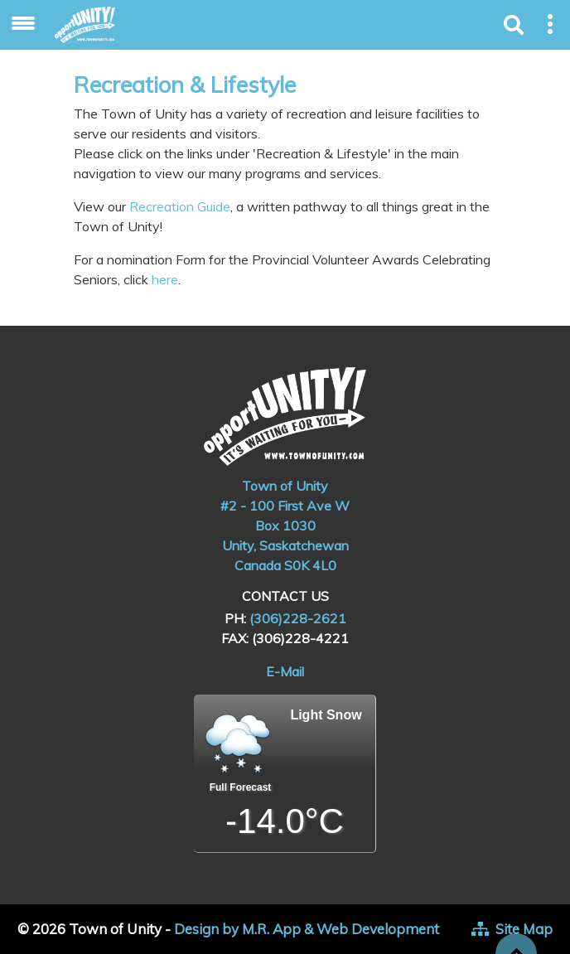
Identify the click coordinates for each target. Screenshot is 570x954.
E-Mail (285, 671)
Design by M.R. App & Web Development (306, 928)
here (165, 279)
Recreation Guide (178, 206)
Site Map (524, 928)
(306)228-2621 (297, 618)
